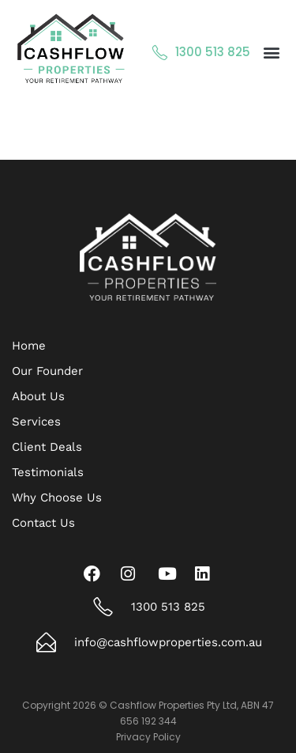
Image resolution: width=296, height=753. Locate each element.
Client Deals (47, 447)
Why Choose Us (57, 497)
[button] (271, 53)
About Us (38, 396)
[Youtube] (170, 573)
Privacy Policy (148, 737)
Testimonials (48, 472)
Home (29, 346)
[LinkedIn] (207, 573)
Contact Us (43, 523)
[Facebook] (95, 573)
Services (36, 421)
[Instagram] (132, 573)
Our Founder (47, 371)
